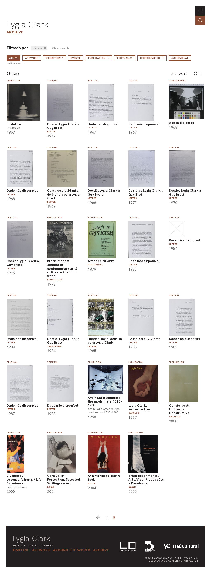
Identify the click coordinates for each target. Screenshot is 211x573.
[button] (71, 550)
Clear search (60, 48)
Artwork (32, 58)
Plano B (194, 560)
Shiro (178, 560)
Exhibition (54, 58)
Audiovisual (180, 58)
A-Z (174, 73)
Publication (98, 58)
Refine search (16, 63)
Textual (125, 58)
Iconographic (152, 58)
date (182, 73)
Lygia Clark (28, 24)
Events (76, 58)
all (13, 58)
